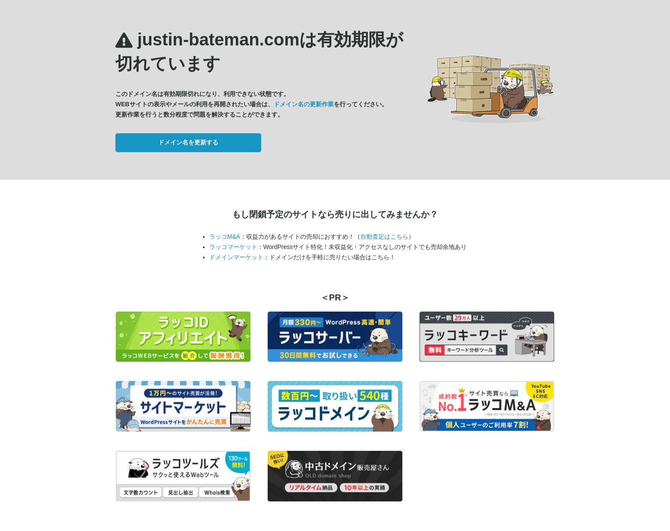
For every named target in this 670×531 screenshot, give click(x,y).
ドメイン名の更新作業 (304, 104)
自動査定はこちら (384, 236)
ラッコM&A (224, 236)
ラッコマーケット (233, 246)
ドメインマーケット (236, 257)
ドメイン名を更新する (188, 142)
